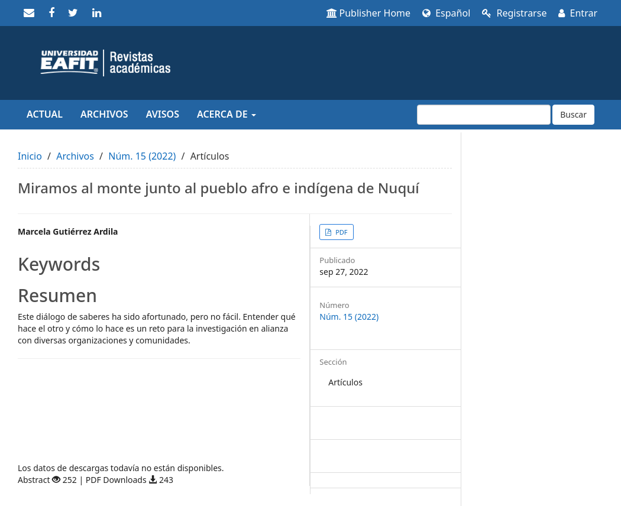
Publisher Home (368, 13)
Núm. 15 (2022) (142, 156)
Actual (45, 114)
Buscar (573, 114)
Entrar (577, 13)
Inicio (30, 156)
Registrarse (514, 13)
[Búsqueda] (484, 115)
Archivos (104, 114)
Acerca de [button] (226, 114)
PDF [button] (340, 232)
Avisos (162, 114)
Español (446, 13)
